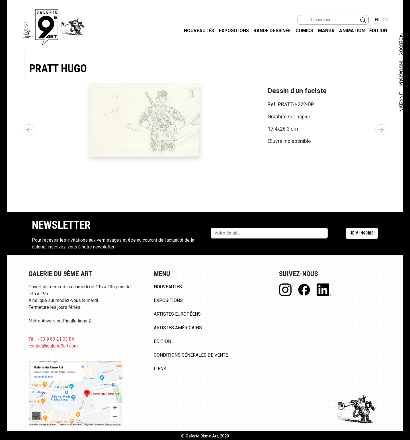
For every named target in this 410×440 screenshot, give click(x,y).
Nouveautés (199, 30)
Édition (378, 30)
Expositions (234, 30)
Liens (160, 384)
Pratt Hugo (58, 68)
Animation (351, 30)
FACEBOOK (401, 43)
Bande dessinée (272, 30)
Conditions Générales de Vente (191, 370)
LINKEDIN (401, 101)
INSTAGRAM (401, 73)
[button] (381, 137)
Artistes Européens (177, 329)
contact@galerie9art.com (53, 361)
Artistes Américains (178, 343)
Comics (304, 30)
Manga (326, 30)
